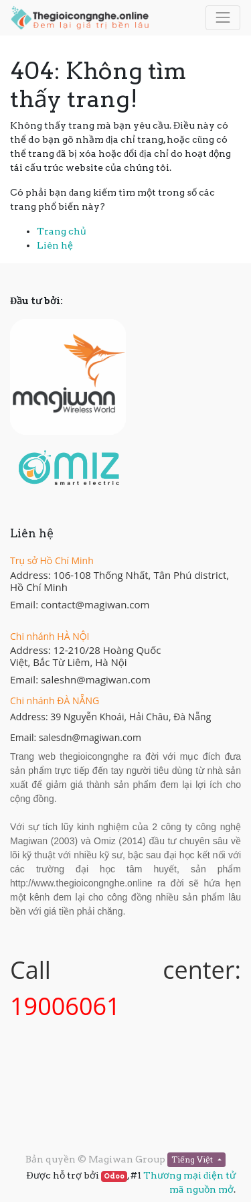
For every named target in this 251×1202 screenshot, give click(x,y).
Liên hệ (55, 245)
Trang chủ (61, 231)
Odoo (114, 1176)
